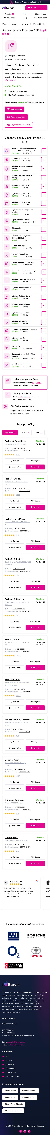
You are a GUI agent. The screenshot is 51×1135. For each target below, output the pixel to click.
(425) (18, 814)
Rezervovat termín (16, 117)
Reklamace (8, 1064)
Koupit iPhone (9, 18)
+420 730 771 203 (19, 569)
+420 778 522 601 (19, 729)
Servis (24, 14)
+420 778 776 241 (24, 651)
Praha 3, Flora (12, 639)
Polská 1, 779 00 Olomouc (13, 803)
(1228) (18, 575)
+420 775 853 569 (24, 491)
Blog (25, 18)
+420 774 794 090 (19, 448)
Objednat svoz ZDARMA (18, 125)
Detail (35, 467)
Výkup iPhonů (9, 1072)
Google (38, 383)
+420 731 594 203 (19, 689)
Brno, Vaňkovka (12, 679)
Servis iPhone (10, 1091)
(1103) (18, 776)
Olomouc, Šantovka (14, 800)
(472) (18, 851)
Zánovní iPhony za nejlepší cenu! (28, 2)
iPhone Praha (10, 1097)
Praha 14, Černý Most (15, 441)
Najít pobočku (14, 109)
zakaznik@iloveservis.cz (16, 1042)
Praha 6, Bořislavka (14, 599)
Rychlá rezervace (36, 8)
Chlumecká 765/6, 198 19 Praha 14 (16, 444)
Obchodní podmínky (11, 1076)
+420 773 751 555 (19, 807)
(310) (18, 535)
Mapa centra (14, 467)
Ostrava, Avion (12, 759)
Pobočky (9, 14)
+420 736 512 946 (19, 770)
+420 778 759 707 (24, 692)
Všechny (10, 432)
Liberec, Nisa (11, 837)
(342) (18, 615)
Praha (25, 432)
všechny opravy (24, 397)
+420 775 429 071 (19, 845)
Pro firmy (7, 1060)
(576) (18, 736)
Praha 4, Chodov (13, 478)
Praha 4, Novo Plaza (15, 519)
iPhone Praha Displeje (14, 1104)
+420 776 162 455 (19, 609)
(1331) (18, 495)
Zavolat (14, 461)
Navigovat (35, 461)
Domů (4, 24)
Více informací (10, 80)
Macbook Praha (28, 1097)
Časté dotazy (8, 1068)
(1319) (18, 656)
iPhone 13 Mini (39, 24)
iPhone (25, 24)
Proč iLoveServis (40, 18)
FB (33, 383)
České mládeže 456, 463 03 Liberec (16, 841)
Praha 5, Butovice (13, 559)
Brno (38, 432)
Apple (14, 24)
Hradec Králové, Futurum (17, 719)
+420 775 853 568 (19, 488)
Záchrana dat (40, 14)
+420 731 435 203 (19, 649)
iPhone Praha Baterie (13, 1111)
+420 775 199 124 (19, 529)
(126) (18, 455)
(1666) (18, 696)
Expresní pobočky (29, 1091)
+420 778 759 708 (24, 571)
